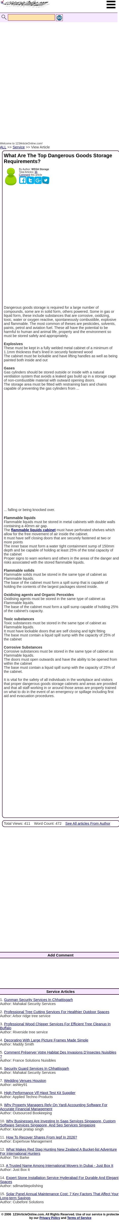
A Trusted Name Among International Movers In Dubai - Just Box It (59, 1166)
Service (19, 147)
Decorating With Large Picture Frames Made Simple (46, 1040)
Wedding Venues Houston (25, 1081)
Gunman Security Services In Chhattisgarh (38, 1000)
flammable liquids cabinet (33, 530)
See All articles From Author (87, 823)
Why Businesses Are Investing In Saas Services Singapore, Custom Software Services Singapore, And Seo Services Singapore (58, 1123)
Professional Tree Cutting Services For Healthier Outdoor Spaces (56, 1012)
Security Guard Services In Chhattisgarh (36, 1068)
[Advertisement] (58, 76)
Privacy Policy (49, 1218)
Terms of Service (79, 1218)
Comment (24, 174)
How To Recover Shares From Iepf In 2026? (41, 1137)
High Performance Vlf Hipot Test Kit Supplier (39, 1093)
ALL (3, 147)
